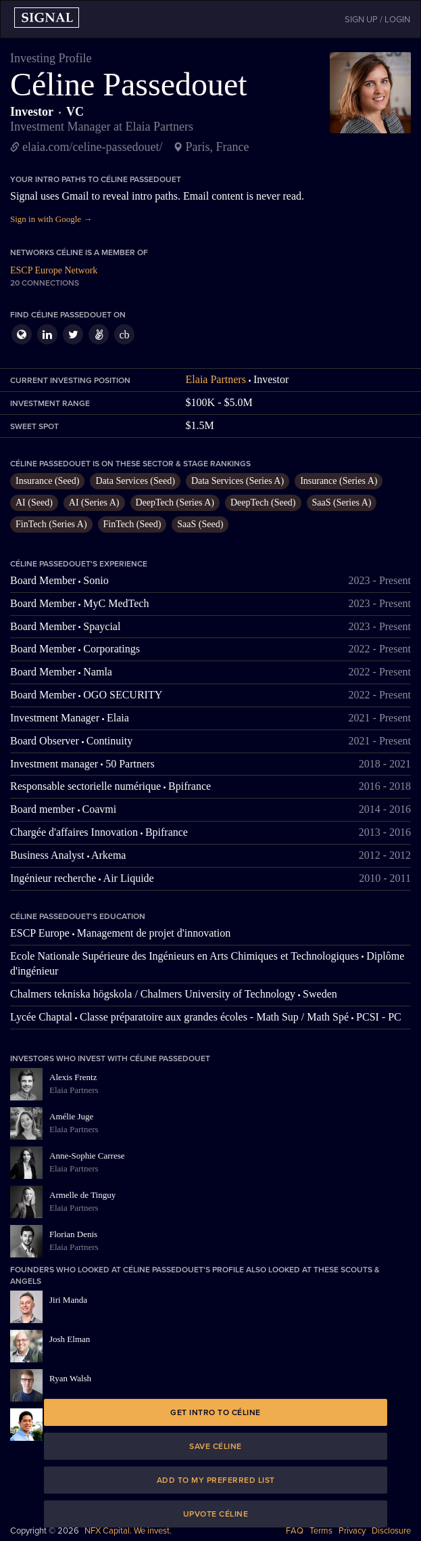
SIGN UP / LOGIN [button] (377, 19)
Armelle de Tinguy (82, 1195)
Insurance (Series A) (338, 481)
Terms (320, 1530)
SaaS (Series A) (342, 502)
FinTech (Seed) (132, 524)
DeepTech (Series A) (175, 502)
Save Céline (215, 1446)
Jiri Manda (68, 1300)
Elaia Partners (216, 379)
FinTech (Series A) (51, 524)
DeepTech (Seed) (263, 502)
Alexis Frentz (73, 1077)
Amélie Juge (71, 1116)
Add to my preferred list (216, 1480)
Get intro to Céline (215, 1412)
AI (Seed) (34, 502)
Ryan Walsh (70, 1378)
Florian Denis (73, 1234)
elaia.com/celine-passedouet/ (92, 147)
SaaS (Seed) (200, 524)
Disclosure (391, 1530)
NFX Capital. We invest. (128, 1530)
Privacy (352, 1530)
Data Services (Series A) (237, 481)
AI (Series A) (94, 502)
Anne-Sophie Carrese (87, 1156)
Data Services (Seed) (134, 481)
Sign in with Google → (51, 219)
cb (124, 334)
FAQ (294, 1530)
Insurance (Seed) (47, 481)
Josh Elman (69, 1339)
